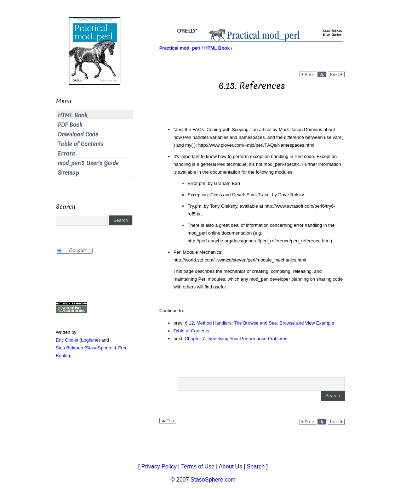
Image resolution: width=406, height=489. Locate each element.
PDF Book (70, 125)
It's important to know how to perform (211, 156)
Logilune (89, 340)
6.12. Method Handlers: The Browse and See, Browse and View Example (259, 323)
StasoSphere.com (212, 480)
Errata (66, 153)
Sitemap (68, 172)
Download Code (78, 134)
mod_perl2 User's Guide (88, 163)
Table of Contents (191, 330)
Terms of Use (198, 466)
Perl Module (186, 252)
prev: (179, 323)
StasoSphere (99, 347)
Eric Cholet (67, 340)
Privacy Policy (159, 466)
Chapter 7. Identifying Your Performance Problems (236, 338)
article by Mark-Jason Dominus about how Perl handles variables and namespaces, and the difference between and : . (258, 137)
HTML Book (72, 115)
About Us (230, 466)
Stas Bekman (69, 347)
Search (256, 466)
